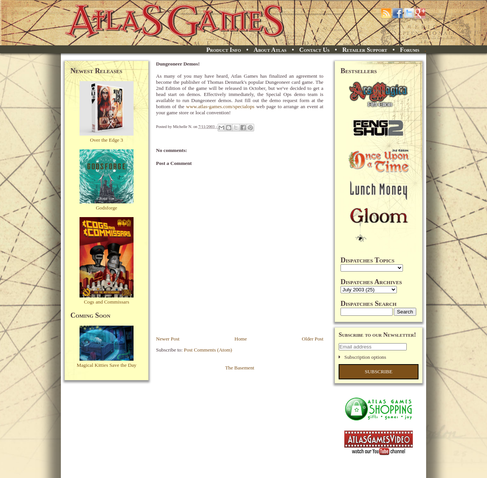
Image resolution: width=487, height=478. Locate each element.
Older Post (312, 339)
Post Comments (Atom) (208, 350)
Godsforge (106, 208)
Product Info (223, 49)
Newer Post (168, 339)
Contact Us (314, 49)
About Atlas (270, 49)
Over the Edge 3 (106, 140)
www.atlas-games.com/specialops (220, 106)
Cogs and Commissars (106, 302)
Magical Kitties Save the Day (107, 365)
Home (240, 339)
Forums (409, 49)
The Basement (240, 368)
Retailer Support (364, 49)
